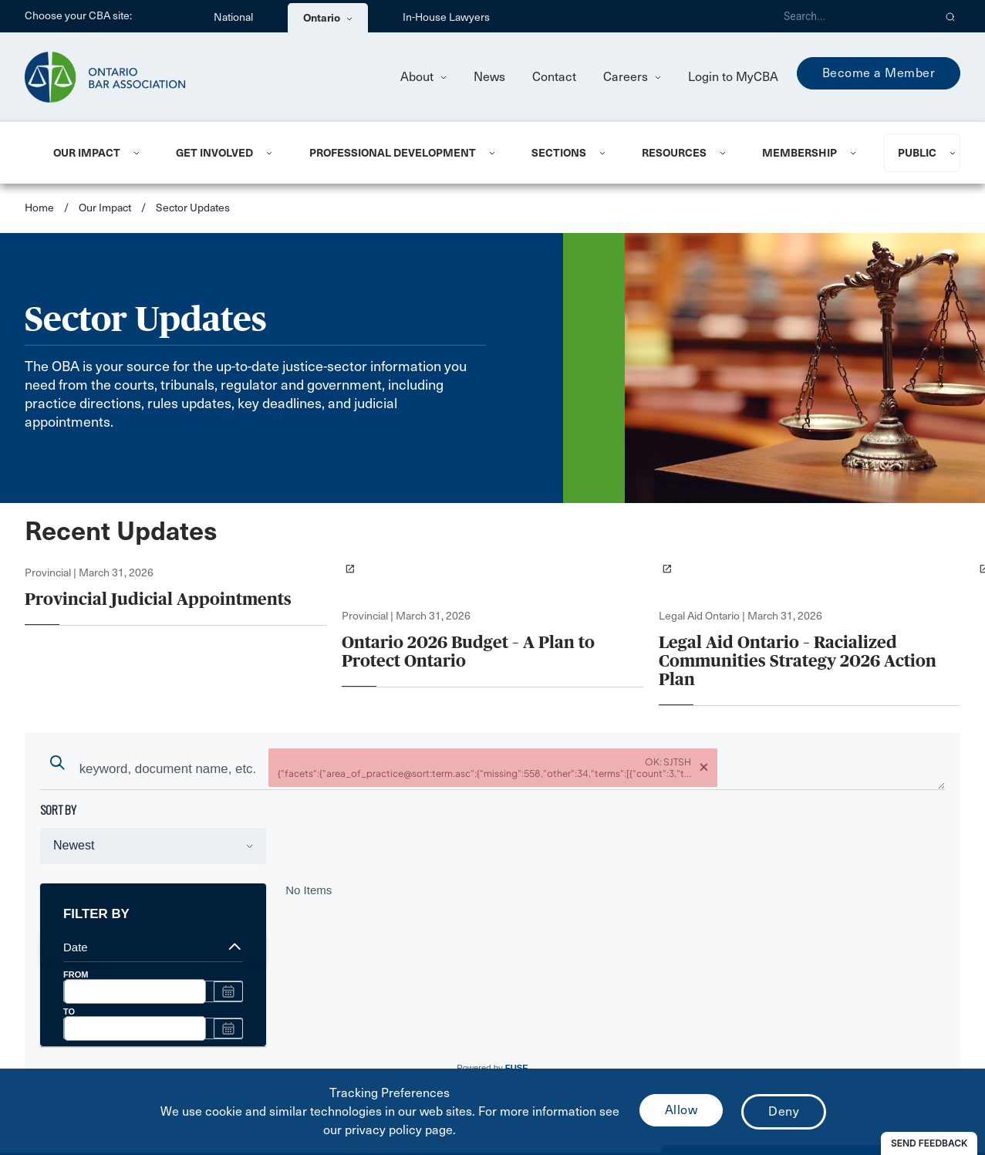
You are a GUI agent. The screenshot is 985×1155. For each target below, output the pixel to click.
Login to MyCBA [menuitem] (733, 76)
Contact (554, 76)
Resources (674, 153)
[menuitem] (95, 153)
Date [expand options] (153, 947)
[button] (950, 16)
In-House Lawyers (446, 17)
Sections (558, 153)
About (423, 76)
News (489, 76)
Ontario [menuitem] (328, 18)
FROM (75, 974)
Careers (632, 76)
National (233, 17)
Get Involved (214, 153)
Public (917, 153)
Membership (799, 153)
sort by (58, 809)
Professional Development (392, 153)
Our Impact (86, 153)
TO (69, 1011)
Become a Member (879, 73)
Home (39, 207)
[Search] (852, 16)
